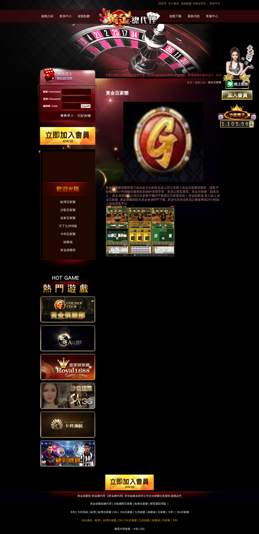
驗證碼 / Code (50, 106)
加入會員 (173, 3)
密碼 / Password (52, 99)
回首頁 (162, 3)
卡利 (72, 512)
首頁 (189, 82)
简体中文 (215, 3)
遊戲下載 (175, 16)
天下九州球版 (68, 226)
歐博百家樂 (68, 202)
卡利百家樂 (68, 234)
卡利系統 (82, 512)
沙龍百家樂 (68, 210)
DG (116, 512)
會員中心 (65, 16)
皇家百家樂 (68, 218)
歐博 (93, 512)
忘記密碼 (83, 116)
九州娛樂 (140, 512)
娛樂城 (68, 242)
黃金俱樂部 (68, 250)
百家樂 (162, 512)
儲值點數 (186, 3)
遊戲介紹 (47, 16)
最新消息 (194, 16)
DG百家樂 (126, 512)
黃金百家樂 (189, 187)
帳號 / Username (52, 91)
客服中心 (212, 16)
